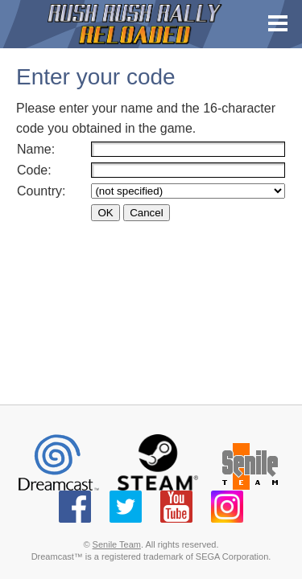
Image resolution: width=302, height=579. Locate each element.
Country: (43, 191)
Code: (36, 170)
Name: (38, 149)
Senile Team (117, 544)
